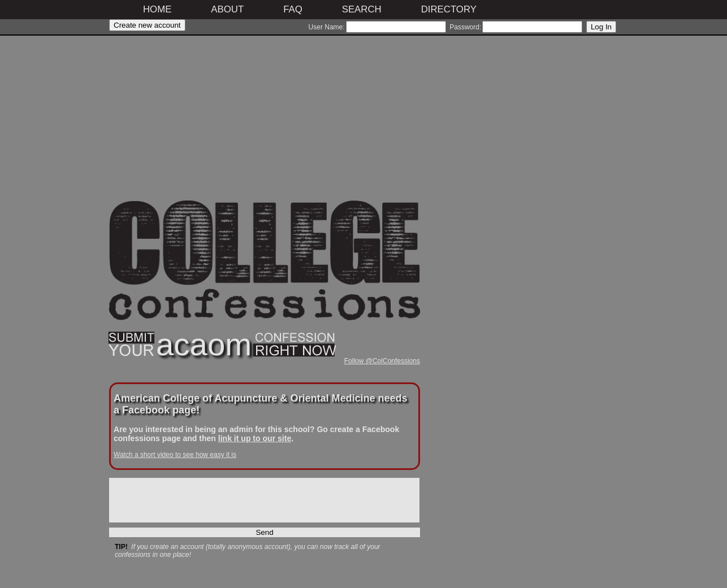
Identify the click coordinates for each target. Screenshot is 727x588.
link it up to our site (254, 438)
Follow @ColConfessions (382, 361)
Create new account (147, 25)
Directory (449, 9)
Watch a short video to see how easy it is (175, 455)
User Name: (327, 27)
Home (157, 9)
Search (362, 9)
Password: (465, 27)
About (227, 9)
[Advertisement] (264, 121)
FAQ (292, 9)
